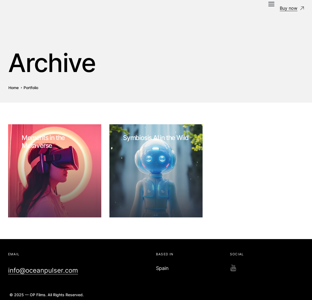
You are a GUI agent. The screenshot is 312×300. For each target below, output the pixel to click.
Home (13, 87)
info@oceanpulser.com (43, 270)
